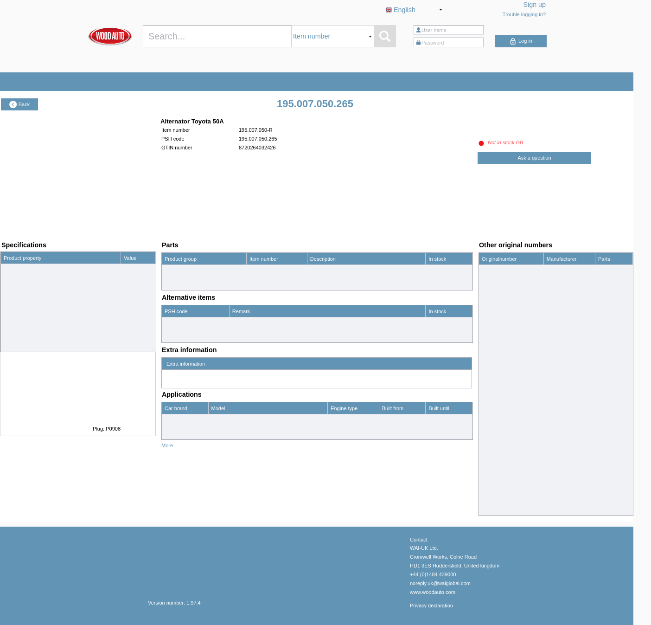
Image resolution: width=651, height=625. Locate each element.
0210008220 (496, 384)
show (604, 283)
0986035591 (496, 446)
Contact (419, 535)
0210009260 (496, 421)
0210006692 (496, 296)
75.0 (129, 307)
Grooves (13, 320)
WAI (551, 471)
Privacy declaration (431, 601)
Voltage (12, 270)
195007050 (494, 496)
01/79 (388, 420)
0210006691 (496, 283)
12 (126, 270)
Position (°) (16, 345)
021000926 (494, 409)
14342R (491, 471)
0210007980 (496, 358)
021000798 (494, 346)
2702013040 (496, 509)
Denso (554, 271)
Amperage (15, 282)
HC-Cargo (558, 459)
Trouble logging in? (524, 14)
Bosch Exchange (566, 434)
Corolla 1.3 (223, 420)
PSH (552, 496)
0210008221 (496, 396)
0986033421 (496, 434)
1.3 (334, 420)
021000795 (494, 333)
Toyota (172, 420)
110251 (490, 459)
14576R (491, 484)
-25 (127, 345)
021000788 (494, 308)
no (126, 295)
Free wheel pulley (24, 295)
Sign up (534, 4)
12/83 (434, 420)
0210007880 (496, 321)
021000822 (494, 371)
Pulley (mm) (17, 307)
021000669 (494, 271)
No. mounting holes (26, 332)
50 (126, 282)
